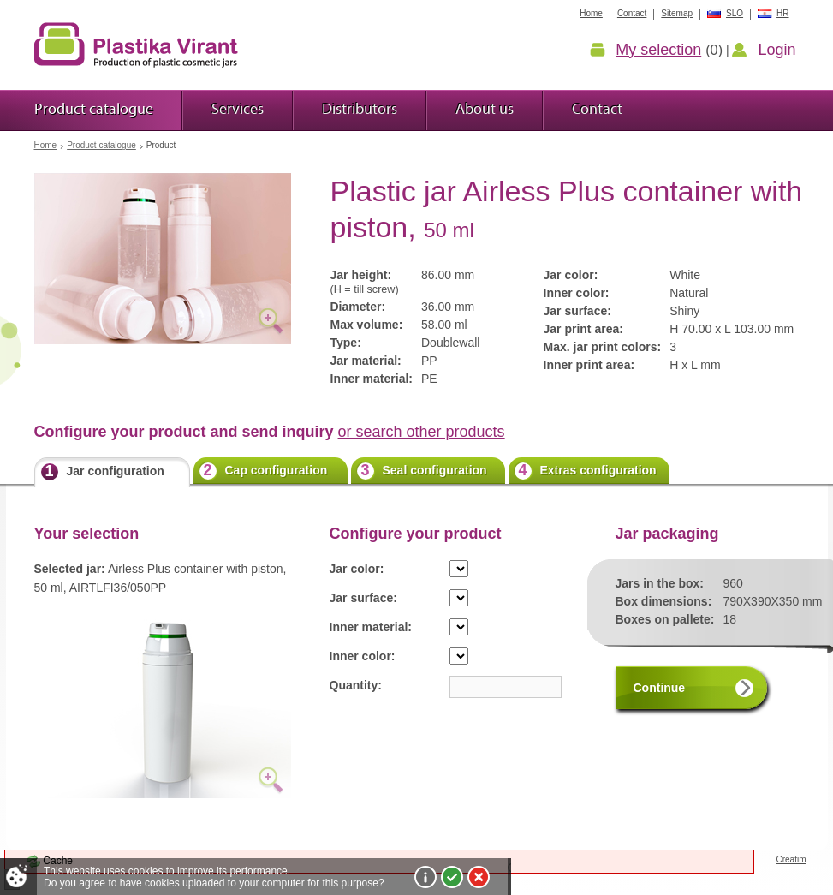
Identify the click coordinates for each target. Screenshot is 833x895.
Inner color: (363, 656)
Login (776, 49)
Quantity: (356, 685)
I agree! (452, 877)
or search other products (421, 431)
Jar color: (357, 569)
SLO (734, 13)
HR (782, 13)
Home (45, 145)
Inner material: (371, 627)
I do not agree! (478, 877)
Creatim (791, 859)
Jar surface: (363, 598)
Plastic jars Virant (136, 44)
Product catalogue (101, 145)
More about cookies (425, 877)
